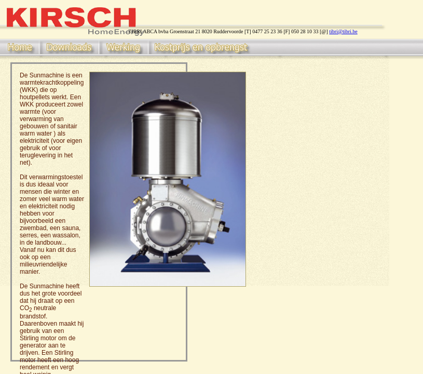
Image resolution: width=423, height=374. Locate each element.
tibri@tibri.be (343, 31)
